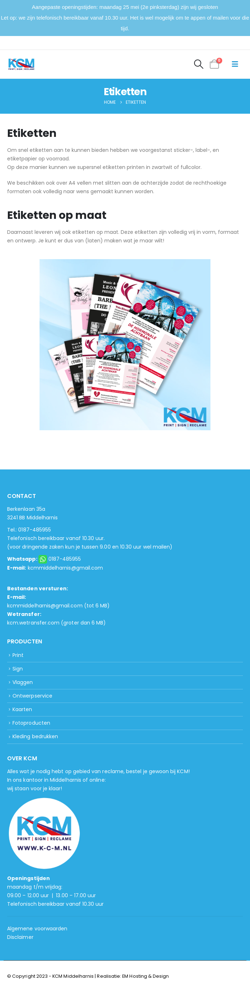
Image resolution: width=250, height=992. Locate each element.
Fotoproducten (31, 722)
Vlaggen (22, 682)
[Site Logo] (21, 64)
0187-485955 (64, 558)
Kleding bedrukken (35, 736)
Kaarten (22, 709)
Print (18, 655)
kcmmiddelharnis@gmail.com (65, 567)
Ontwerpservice (32, 695)
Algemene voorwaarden (37, 928)
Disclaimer (20, 937)
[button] (198, 64)
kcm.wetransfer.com (33, 622)
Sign (17, 668)
